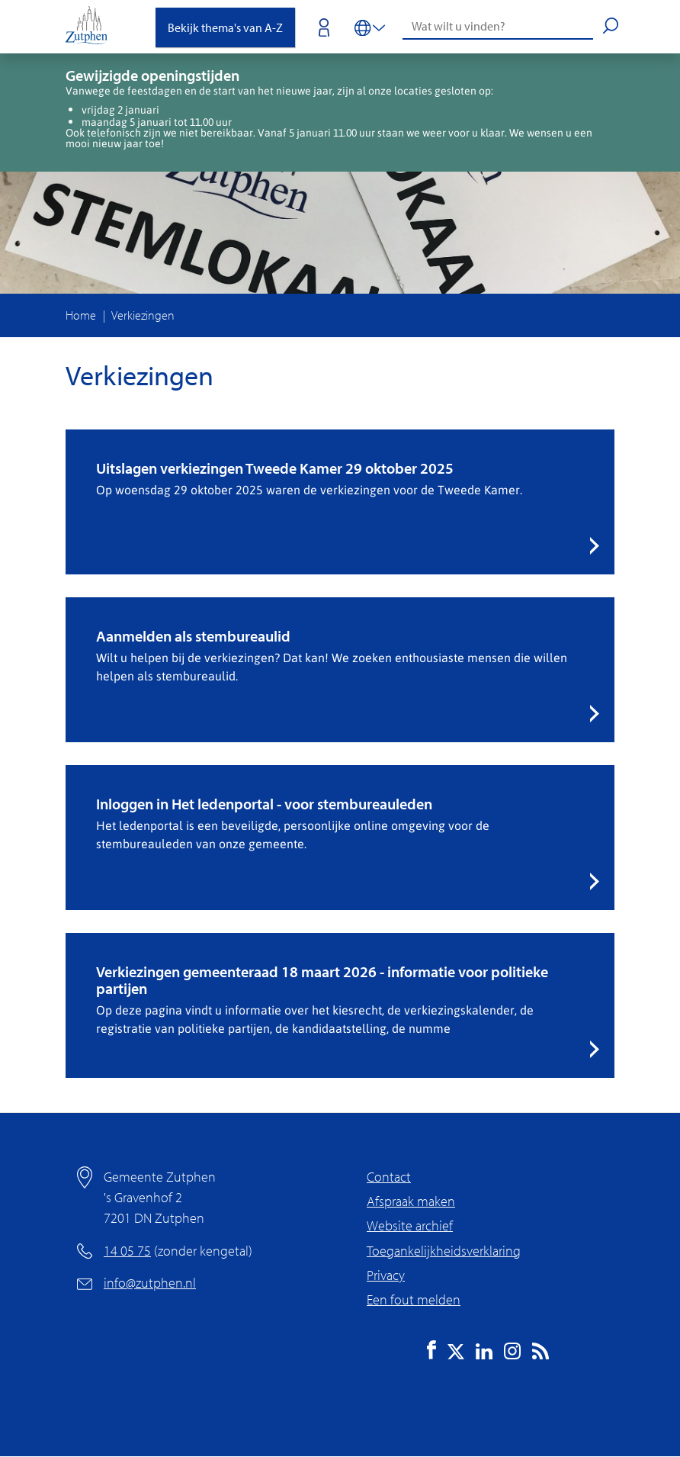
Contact (389, 1176)
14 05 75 (127, 1250)
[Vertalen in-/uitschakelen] (369, 27)
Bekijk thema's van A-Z (225, 27)
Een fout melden (413, 1299)
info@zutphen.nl (150, 1282)
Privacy (386, 1275)
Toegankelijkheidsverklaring (444, 1250)
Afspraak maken (411, 1201)
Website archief (410, 1225)
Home (81, 315)
